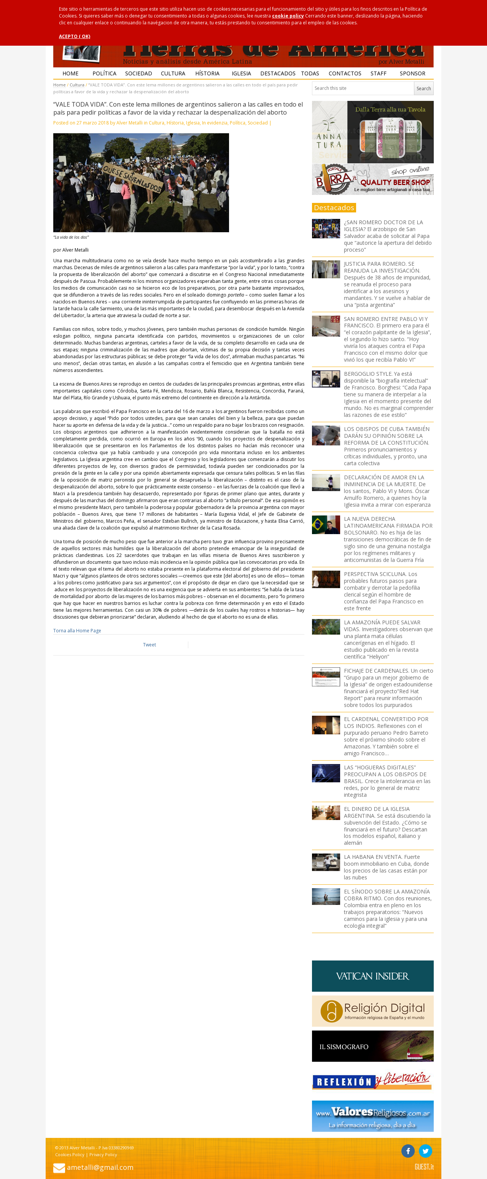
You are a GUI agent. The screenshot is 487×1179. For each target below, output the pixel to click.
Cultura (173, 73)
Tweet (149, 644)
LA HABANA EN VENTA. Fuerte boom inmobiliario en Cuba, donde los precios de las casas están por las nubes (386, 867)
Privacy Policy (103, 1154)
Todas (310, 73)
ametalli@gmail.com (100, 1167)
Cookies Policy (69, 1154)
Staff (379, 73)
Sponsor (412, 73)
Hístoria (207, 73)
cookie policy (288, 16)
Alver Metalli (129, 123)
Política (104, 73)
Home (70, 73)
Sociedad (138, 73)
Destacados (276, 73)
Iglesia (241, 73)
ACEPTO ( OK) (74, 36)
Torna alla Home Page (77, 630)
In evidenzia (215, 123)
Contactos (345, 73)
